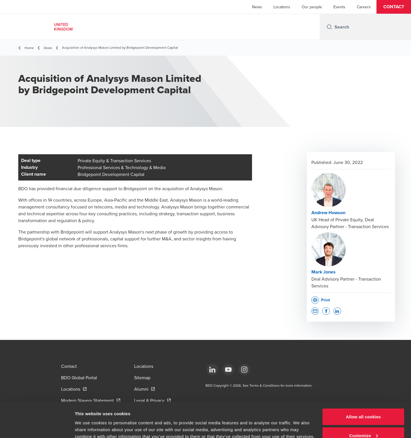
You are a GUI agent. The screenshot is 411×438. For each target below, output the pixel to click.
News (257, 7)
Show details (88, 420)
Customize (363, 404)
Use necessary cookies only (363, 422)
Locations (281, 7)
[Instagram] (244, 369)
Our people (312, 7)
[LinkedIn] (212, 369)
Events (339, 7)
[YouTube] (228, 369)
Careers (364, 7)
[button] (393, 7)
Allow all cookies (363, 385)
